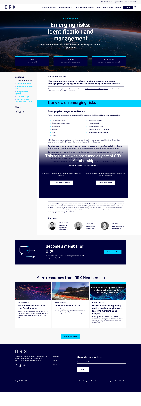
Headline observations (23, 83)
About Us (118, 7)
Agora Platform (118, 2)
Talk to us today (112, 266)
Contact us (56, 378)
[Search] (134, 7)
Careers (55, 374)
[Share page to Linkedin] (16, 112)
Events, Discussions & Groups (84, 7)
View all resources (70, 350)
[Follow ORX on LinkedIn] (16, 381)
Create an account (130, 2)
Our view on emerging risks (23, 80)
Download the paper (22, 97)
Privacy (104, 395)
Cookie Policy (94, 395)
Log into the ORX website (61, 193)
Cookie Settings (83, 395)
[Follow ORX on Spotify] (20, 381)
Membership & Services (49, 7)
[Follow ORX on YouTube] (24, 381)
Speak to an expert (105, 193)
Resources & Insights (65, 7)
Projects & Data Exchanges (104, 7)
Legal (110, 395)
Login (128, 7)
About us (56, 371)
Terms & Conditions (120, 395)
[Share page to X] (23, 112)
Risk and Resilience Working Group (96, 91)
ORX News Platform (106, 2)
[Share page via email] (20, 112)
